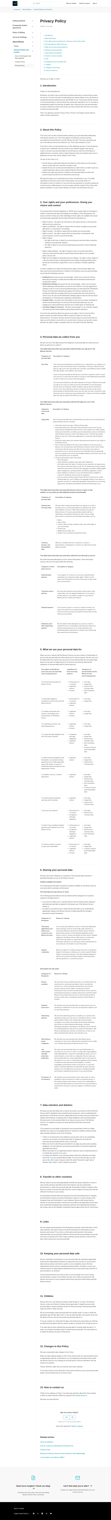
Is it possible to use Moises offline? (52, 1457)
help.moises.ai (82, 1395)
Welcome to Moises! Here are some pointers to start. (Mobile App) (62, 1453)
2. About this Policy (50, 38)
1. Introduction (48, 35)
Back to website (71, 3)
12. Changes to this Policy (52, 67)
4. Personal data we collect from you (55, 44)
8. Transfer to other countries (53, 56)
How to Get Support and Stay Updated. (23, 57)
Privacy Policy (19, 65)
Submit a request (84, 3)
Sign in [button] (95, 3)
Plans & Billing (19, 32)
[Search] (47, 3)
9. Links (46, 59)
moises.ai (17, 9)
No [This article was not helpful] (72, 1417)
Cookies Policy (45, 1450)
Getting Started (19, 21)
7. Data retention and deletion (53, 53)
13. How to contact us (51, 70)
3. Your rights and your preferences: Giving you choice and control (64, 41)
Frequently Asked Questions (20, 26)
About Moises (27, 9)
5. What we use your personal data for (56, 47)
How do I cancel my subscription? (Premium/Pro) (56, 1446)
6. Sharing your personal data (53, 50)
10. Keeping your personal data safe (55, 62)
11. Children (47, 64)
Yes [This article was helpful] (66, 1417)
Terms (16, 46)
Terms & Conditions (46, 1442)
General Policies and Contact (43, 9)
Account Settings (20, 37)
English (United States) (22, 1513)
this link (46, 1158)
